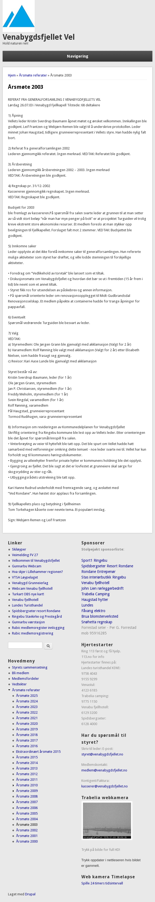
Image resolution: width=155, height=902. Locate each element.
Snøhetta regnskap (96, 622)
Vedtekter (19, 684)
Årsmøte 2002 (27, 830)
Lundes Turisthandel (27, 605)
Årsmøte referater (33, 75)
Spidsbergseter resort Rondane (36, 611)
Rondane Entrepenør (98, 571)
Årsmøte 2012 (27, 774)
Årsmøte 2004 (27, 819)
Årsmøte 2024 (27, 701)
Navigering (77, 56)
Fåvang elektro (93, 611)
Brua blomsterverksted (99, 616)
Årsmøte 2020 (27, 724)
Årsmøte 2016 (27, 746)
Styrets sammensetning (29, 667)
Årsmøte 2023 (27, 707)
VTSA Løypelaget (25, 577)
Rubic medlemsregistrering (32, 633)
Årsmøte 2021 (27, 718)
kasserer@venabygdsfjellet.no (104, 786)
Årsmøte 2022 (27, 712)
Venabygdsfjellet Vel (39, 37)
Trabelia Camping (95, 594)
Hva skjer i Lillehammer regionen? (37, 572)
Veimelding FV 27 (25, 555)
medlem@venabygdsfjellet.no (104, 770)
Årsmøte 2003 (27, 825)
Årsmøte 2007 (27, 802)
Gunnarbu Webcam (26, 566)
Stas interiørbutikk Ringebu (103, 577)
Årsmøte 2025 (27, 696)
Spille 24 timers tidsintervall (102, 883)
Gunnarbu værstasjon (28, 622)
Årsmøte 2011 (27, 780)
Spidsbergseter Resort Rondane (107, 566)
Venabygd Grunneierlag (30, 583)
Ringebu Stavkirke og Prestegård (37, 616)
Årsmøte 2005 (27, 813)
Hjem (12, 75)
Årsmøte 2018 (27, 735)
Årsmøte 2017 (27, 740)
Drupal (30, 894)
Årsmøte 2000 (27, 841)
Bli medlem (20, 673)
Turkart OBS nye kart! (28, 594)
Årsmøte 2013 (27, 768)
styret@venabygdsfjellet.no (102, 754)
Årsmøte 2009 (27, 791)
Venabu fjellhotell (25, 600)
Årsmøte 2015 (27, 757)
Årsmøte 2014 (27, 763)
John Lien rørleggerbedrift (102, 588)
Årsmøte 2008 (27, 796)
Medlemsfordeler (25, 679)
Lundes (87, 605)
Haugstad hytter (94, 599)
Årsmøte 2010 (27, 785)
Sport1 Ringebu (94, 560)
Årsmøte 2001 (27, 836)
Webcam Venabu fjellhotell (32, 588)
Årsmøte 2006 (27, 808)
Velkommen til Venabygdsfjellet (36, 561)
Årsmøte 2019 (27, 729)
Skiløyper (19, 549)
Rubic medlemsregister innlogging (38, 628)
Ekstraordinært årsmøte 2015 (38, 752)
